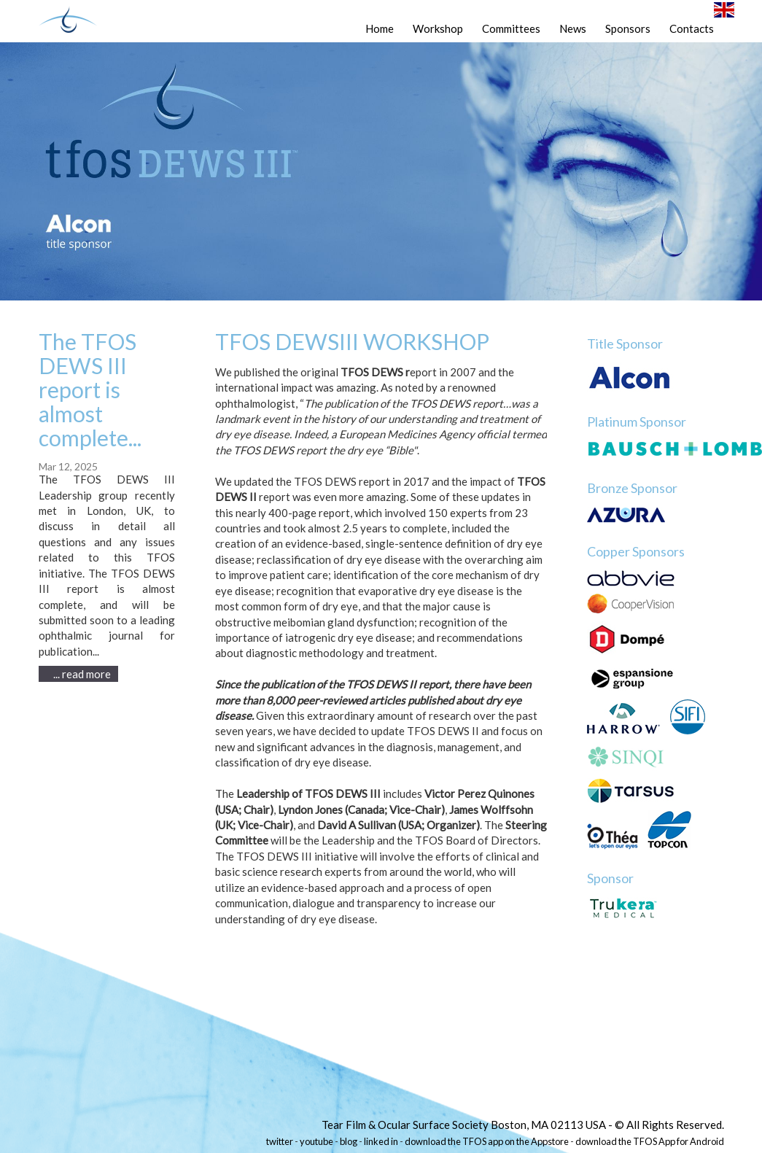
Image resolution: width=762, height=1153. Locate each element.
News (572, 28)
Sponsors (627, 28)
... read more (82, 673)
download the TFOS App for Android (649, 1141)
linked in (381, 1141)
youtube (316, 1141)
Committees (511, 28)
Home (379, 28)
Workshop (438, 28)
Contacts (691, 28)
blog (348, 1141)
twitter (279, 1141)
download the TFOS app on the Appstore (487, 1141)
